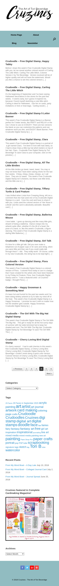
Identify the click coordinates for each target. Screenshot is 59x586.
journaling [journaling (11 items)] (37, 432)
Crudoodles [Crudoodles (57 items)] (15, 417)
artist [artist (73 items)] (26, 406)
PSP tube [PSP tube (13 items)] (23, 443)
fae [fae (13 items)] (39, 425)
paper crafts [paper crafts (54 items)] (43, 439)
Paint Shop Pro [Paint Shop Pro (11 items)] (27, 439)
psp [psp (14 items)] (16, 443)
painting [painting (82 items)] (13, 438)
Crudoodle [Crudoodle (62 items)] (27, 414)
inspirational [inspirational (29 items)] (24, 432)
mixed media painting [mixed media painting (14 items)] (29, 435)
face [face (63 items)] (34, 425)
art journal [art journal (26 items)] (37, 406)
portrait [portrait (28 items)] (10, 442)
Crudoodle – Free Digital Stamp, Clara (27, 139)
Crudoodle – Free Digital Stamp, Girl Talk (28, 240)
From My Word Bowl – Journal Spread (23, 476)
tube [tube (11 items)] (43, 447)
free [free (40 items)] (38, 428)
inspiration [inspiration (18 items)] (11, 432)
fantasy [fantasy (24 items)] (15, 428)
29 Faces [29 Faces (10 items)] (9, 403)
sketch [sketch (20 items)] (22, 447)
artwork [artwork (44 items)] (11, 410)
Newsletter (33, 43)
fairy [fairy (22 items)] (8, 428)
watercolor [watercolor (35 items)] (13, 450)
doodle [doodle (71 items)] (24, 425)
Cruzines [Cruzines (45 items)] (32, 418)
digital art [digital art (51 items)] (24, 421)
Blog (14, 43)
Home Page (16, 35)
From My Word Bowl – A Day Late (21, 465)
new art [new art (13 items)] (42, 436)
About (36, 35)
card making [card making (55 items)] (27, 410)
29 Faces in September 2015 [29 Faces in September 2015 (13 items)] (25, 403)
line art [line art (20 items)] (45, 432)
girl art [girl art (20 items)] (44, 429)
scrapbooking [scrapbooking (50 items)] (38, 442)
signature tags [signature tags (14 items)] (12, 447)
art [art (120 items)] (18, 406)
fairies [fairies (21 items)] (45, 425)
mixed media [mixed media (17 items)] (12, 435)
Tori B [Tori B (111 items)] (36, 446)
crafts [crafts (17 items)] (15, 414)
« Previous (17, 369)
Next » (49, 373)
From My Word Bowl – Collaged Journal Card (26, 469)
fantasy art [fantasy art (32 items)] (27, 428)
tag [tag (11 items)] (28, 447)
